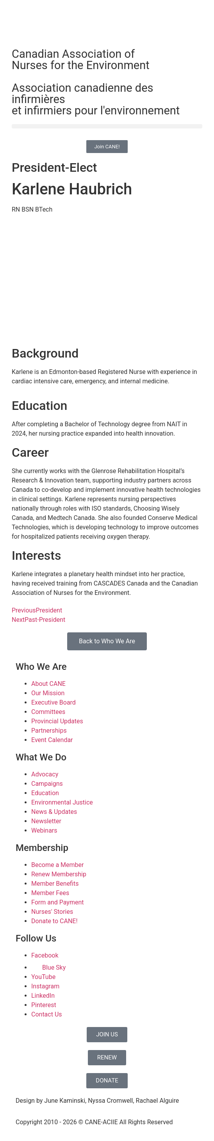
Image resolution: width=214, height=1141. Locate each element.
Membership (42, 847)
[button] (107, 126)
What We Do (41, 757)
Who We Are (41, 666)
